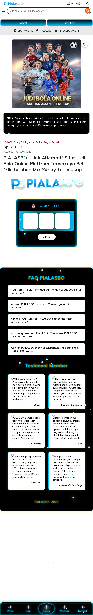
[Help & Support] (70, 3)
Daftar (46, 609)
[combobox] (45, 10)
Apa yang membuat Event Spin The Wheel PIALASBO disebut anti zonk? (44, 334)
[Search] (87, 10)
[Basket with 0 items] (87, 3)
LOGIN (23, 22)
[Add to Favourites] (85, 44)
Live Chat (82, 608)
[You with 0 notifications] (79, 3)
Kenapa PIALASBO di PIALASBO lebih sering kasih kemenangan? (41, 320)
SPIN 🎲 (46, 237)
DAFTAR (70, 22)
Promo (10, 608)
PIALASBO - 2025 (46, 502)
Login (28, 608)
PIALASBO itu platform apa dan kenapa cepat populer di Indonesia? (46, 291)
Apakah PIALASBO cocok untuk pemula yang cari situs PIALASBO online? (44, 349)
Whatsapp (64, 608)
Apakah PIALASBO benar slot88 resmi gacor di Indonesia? (40, 305)
